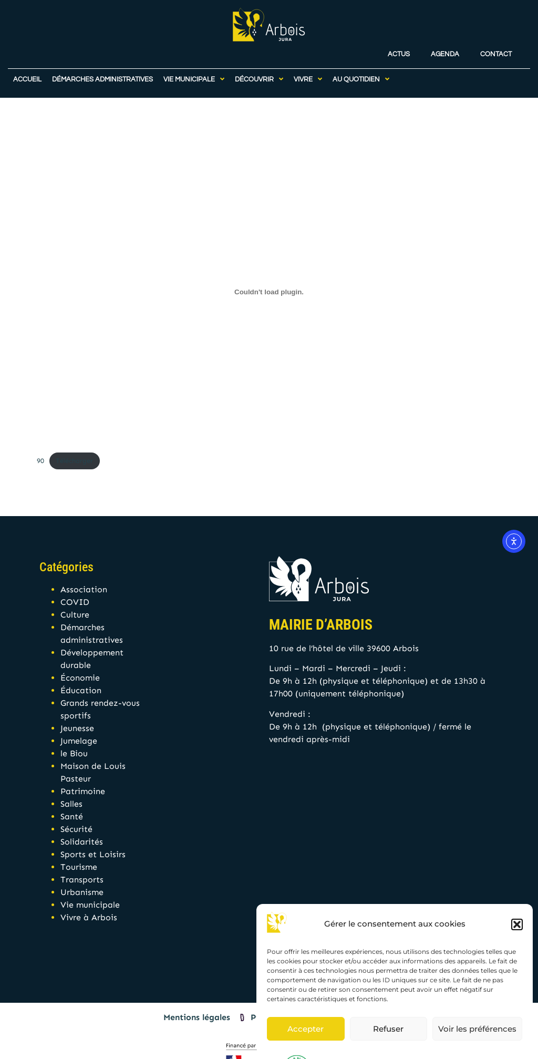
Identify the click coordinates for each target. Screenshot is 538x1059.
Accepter (305, 1029)
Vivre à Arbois (88, 917)
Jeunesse (77, 728)
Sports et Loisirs (93, 854)
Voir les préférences (477, 1029)
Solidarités (81, 842)
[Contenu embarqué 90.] (269, 292)
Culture (74, 615)
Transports (82, 880)
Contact (496, 49)
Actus (399, 49)
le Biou (74, 753)
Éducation (80, 690)
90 (40, 461)
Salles (71, 804)
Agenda (445, 49)
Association (83, 589)
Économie (80, 678)
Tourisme (78, 867)
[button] (517, 924)
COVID (74, 602)
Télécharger (74, 461)
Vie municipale (90, 905)
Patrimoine (82, 791)
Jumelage (78, 741)
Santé (71, 816)
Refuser (388, 1029)
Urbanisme (82, 892)
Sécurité (76, 829)
